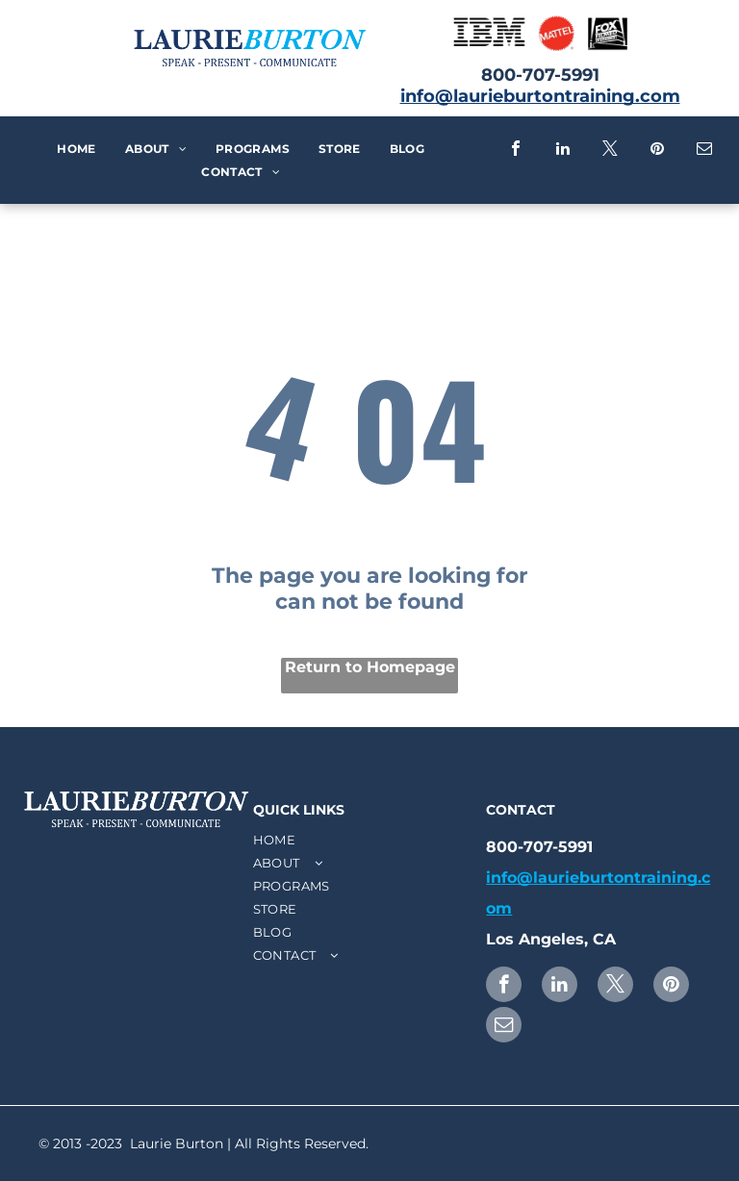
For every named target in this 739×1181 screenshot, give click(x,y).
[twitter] (610, 150)
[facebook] (515, 150)
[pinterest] (657, 150)
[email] (704, 150)
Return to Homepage (370, 667)
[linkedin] (562, 150)
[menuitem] (76, 149)
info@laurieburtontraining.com (540, 96)
